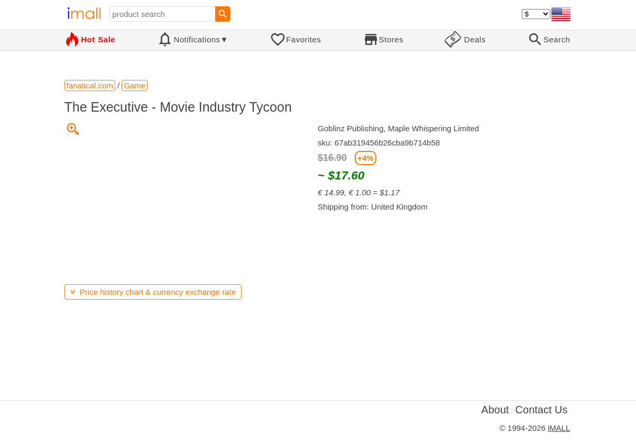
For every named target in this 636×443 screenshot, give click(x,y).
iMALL (559, 427)
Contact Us (541, 409)
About (495, 409)
